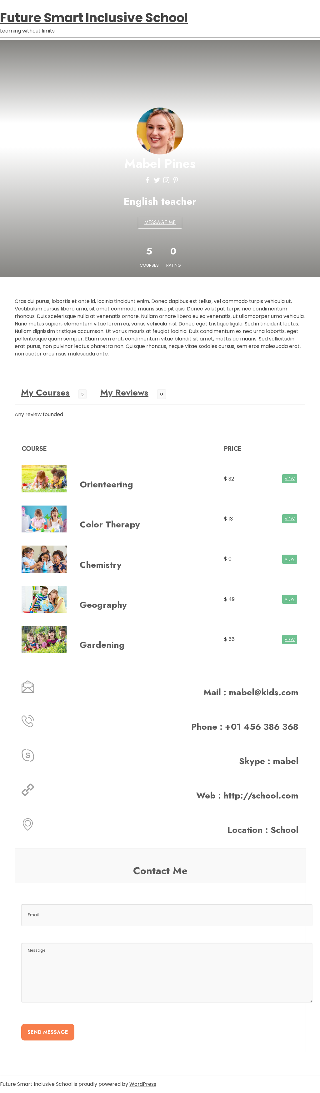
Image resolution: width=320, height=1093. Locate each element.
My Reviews (124, 392)
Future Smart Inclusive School (94, 18)
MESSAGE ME (160, 222)
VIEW (290, 479)
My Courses (45, 392)
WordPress (142, 1084)
